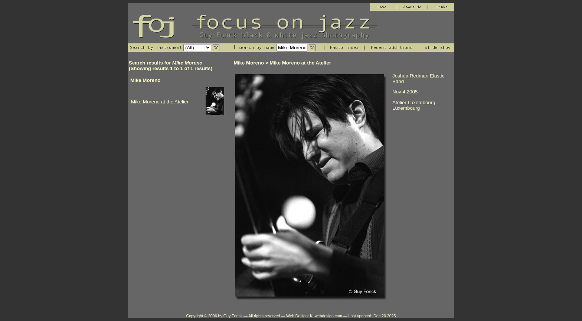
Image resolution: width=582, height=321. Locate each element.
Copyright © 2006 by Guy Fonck (214, 316)
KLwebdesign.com (326, 316)
